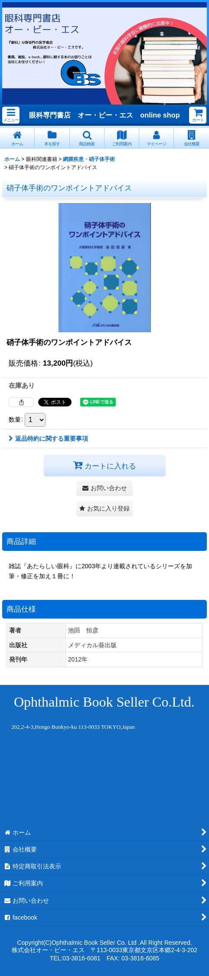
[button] (11, 115)
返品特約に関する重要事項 (48, 438)
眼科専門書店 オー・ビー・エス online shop (104, 115)
